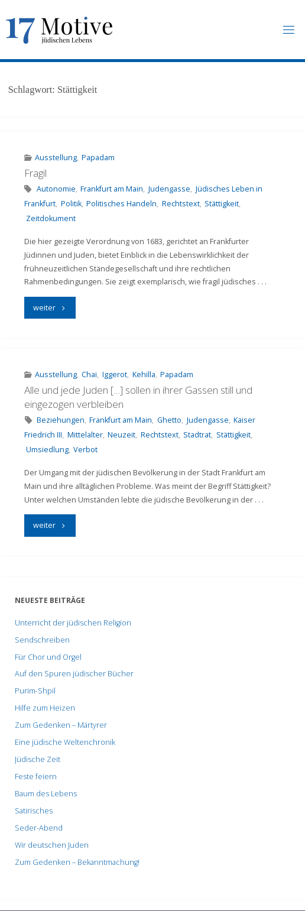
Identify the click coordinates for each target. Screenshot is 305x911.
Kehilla (143, 374)
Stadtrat (197, 435)
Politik (71, 204)
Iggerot (114, 374)
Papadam (98, 158)
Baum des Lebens (46, 794)
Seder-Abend (39, 828)
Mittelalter (85, 435)
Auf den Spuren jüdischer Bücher (74, 674)
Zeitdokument (51, 218)
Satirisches (34, 811)
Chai (89, 374)
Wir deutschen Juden (52, 845)
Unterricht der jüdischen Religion (73, 623)
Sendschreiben (42, 640)
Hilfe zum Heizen (45, 708)
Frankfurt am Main (111, 189)
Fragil (35, 173)
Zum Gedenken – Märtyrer (61, 725)
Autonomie (56, 189)
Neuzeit (121, 435)
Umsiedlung (47, 450)
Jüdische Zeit (37, 759)
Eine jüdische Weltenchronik (65, 742)
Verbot (85, 450)
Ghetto (169, 420)
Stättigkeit (222, 204)
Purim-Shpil (35, 691)
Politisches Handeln (121, 204)
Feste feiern (36, 776)
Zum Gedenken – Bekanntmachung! (77, 862)
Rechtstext (181, 204)
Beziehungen (61, 420)
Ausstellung (56, 158)
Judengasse (169, 189)
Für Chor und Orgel (48, 657)
